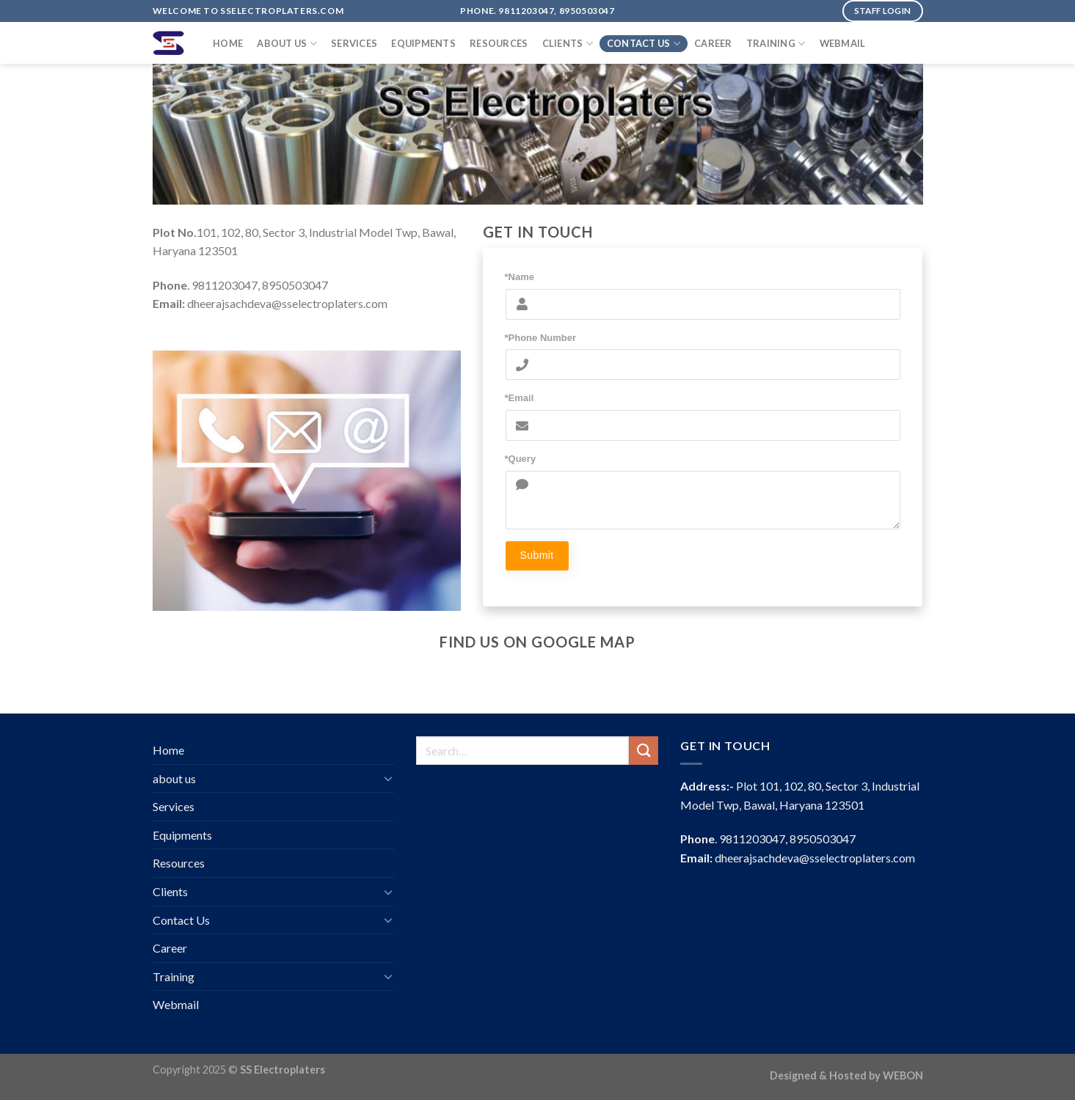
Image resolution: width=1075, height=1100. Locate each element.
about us (287, 44)
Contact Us (643, 44)
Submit (537, 555)
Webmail (843, 43)
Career (713, 43)
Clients (567, 44)
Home (228, 43)
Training (776, 44)
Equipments (423, 43)
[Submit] (643, 750)
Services (354, 43)
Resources (499, 43)
